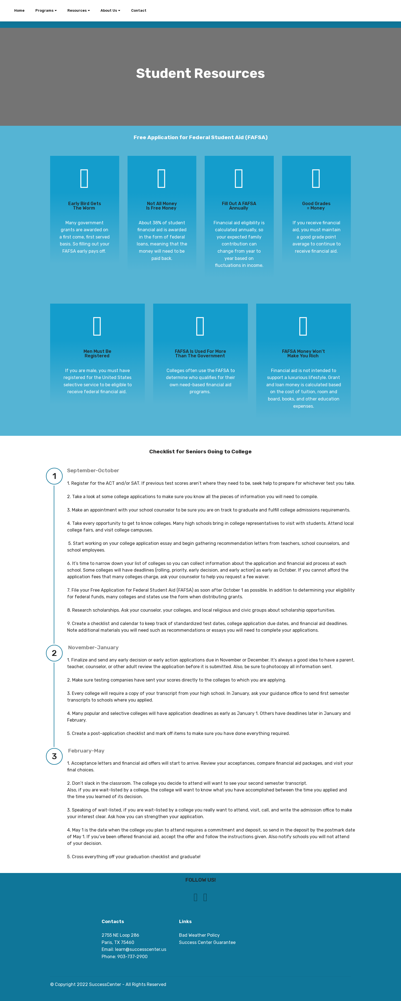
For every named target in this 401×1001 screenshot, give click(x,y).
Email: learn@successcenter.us (134, 949)
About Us (109, 10)
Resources (77, 10)
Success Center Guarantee (207, 942)
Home (19, 10)
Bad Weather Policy (199, 935)
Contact (138, 10)
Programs (44, 10)
